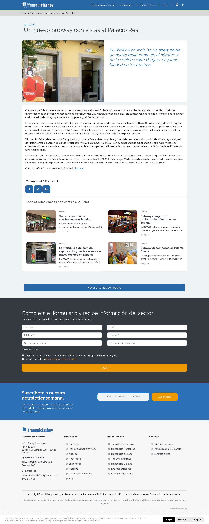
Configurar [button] (196, 519)
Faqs (165, 5)
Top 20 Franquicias (119, 458)
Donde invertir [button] (147, 5)
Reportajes (73, 458)
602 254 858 (28, 465)
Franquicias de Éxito (120, 454)
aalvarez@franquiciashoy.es (37, 462)
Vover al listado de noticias (104, 287)
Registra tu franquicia (132, 500)
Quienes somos (55, 500)
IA (183, 5)
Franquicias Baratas (120, 463)
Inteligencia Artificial (120, 473)
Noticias (72, 454)
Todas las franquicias (121, 444)
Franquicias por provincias (81, 449)
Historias (72, 468)
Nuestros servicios (162, 444)
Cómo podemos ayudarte (107, 500)
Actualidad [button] (126, 5)
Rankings (72, 444)
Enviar (104, 367)
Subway (79, 168)
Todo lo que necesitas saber (79, 500)
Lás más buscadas (119, 468)
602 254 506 (28, 478)
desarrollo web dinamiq (178, 508)
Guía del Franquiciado (79, 473)
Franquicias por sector (103, 5)
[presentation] (119, 409)
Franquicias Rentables (121, 449)
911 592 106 (28, 446)
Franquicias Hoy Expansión (166, 449)
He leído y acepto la (50, 359)
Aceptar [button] (169, 519)
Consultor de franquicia (34, 500)
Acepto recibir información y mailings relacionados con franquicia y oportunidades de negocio (71, 355)
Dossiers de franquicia (155, 500)
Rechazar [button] (182, 519)
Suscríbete (164, 396)
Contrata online (160, 454)
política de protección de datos (60, 359)
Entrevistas (73, 463)
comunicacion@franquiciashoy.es (40, 475)
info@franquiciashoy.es (34, 443)
